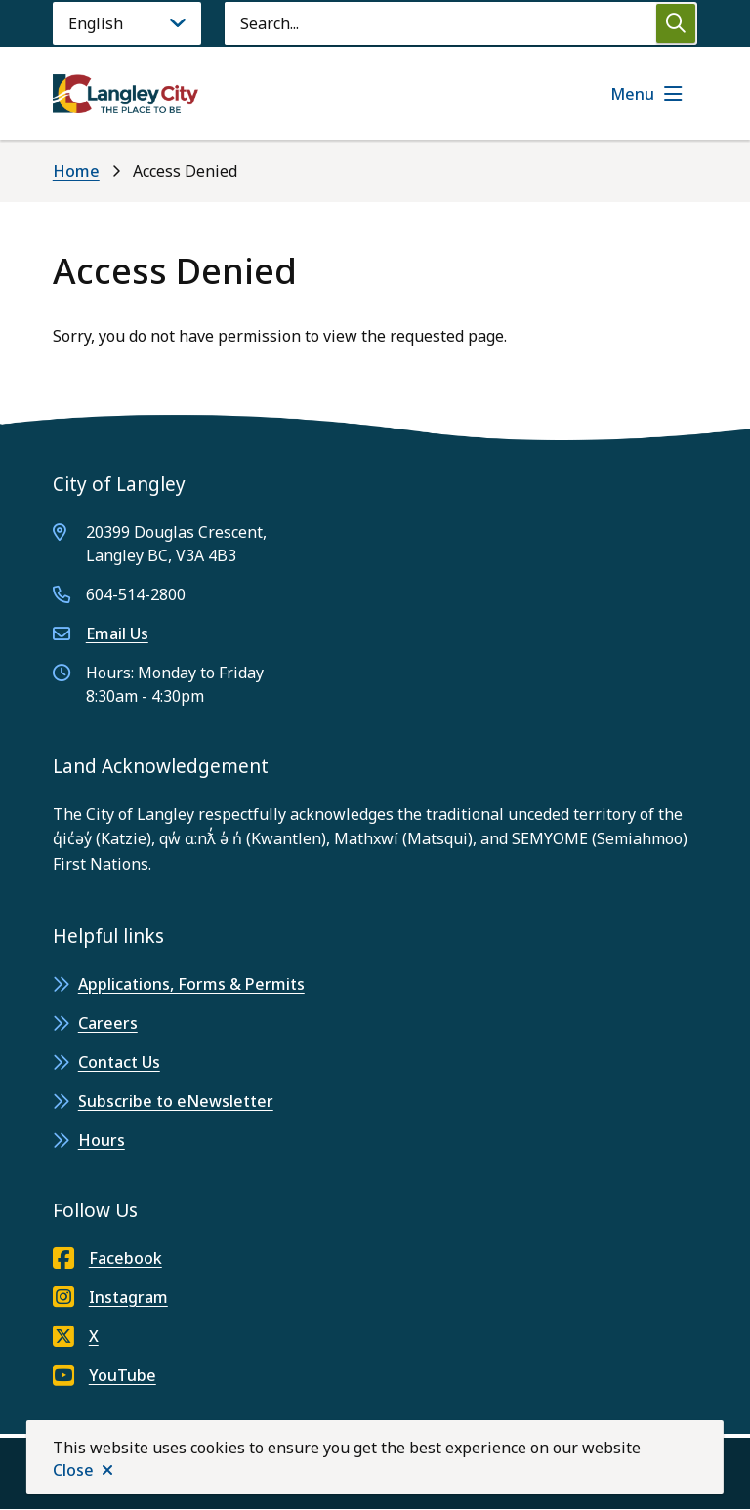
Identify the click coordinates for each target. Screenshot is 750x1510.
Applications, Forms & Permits (191, 984)
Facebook (107, 1258)
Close (73, 1470)
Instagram (110, 1297)
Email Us (117, 633)
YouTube (104, 1375)
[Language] (127, 23)
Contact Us (119, 1062)
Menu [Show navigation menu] (632, 93)
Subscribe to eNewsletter (175, 1101)
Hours (101, 1140)
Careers (108, 1023)
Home (76, 171)
